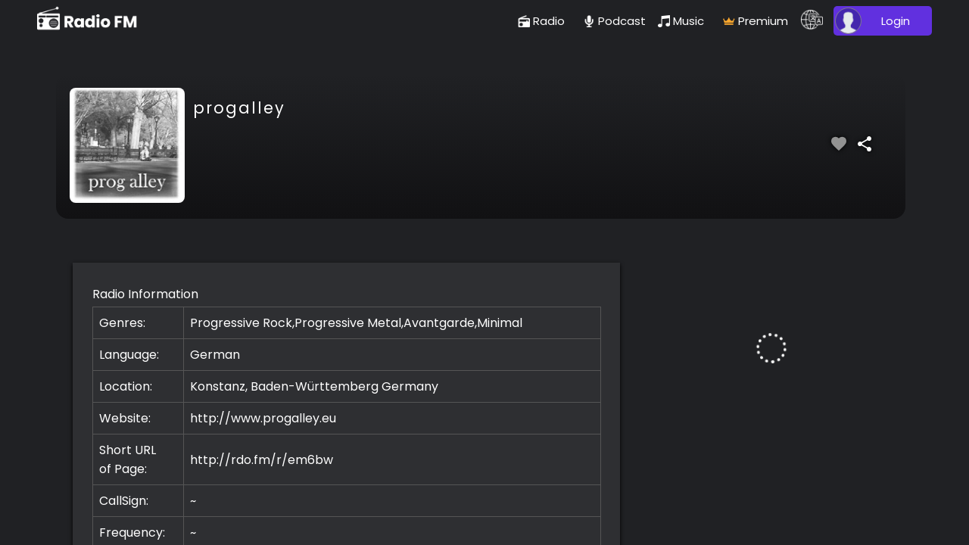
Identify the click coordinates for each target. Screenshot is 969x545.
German (215, 354)
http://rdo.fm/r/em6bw (261, 460)
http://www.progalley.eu (263, 418)
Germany (410, 386)
